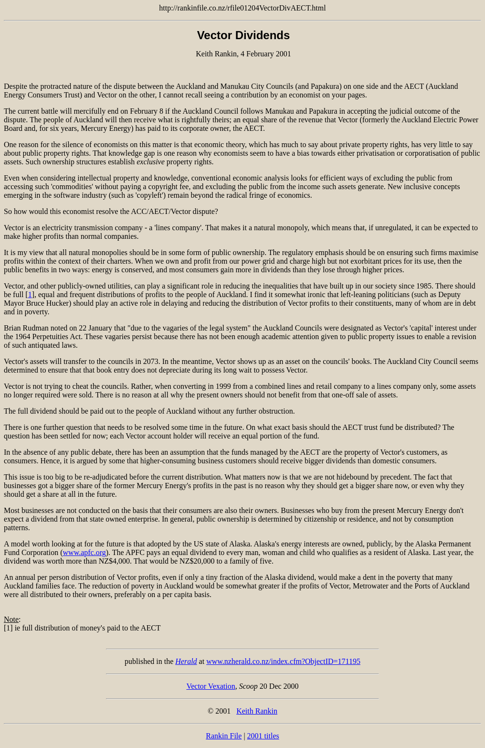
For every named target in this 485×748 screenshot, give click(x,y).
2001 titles (263, 736)
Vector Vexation (210, 686)
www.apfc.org (84, 552)
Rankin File (224, 736)
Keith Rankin (256, 711)
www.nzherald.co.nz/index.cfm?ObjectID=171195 (283, 661)
